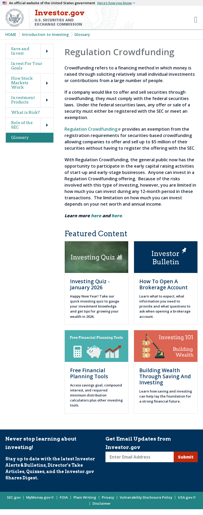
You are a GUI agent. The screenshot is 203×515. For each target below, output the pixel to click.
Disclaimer (102, 503)
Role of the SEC (22, 125)
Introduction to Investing (45, 34)
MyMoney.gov (40, 497)
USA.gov (187, 497)
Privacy (108, 497)
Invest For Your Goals (26, 65)
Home (10, 34)
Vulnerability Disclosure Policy (146, 497)
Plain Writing (84, 497)
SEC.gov (14, 497)
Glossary (82, 34)
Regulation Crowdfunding (92, 129)
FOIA (64, 497)
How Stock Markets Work (22, 83)
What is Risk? (25, 112)
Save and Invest (20, 51)
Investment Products (23, 100)
